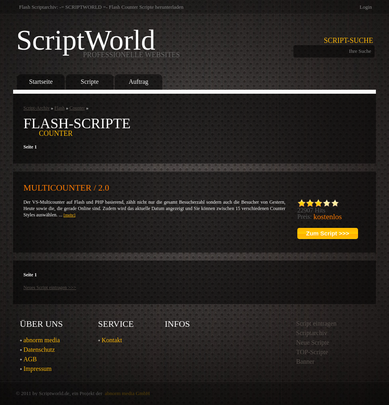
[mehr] (69, 214)
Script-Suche (348, 40)
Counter (77, 108)
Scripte (89, 81)
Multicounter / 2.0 (66, 188)
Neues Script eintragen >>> (49, 287)
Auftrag (138, 81)
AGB (30, 359)
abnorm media (41, 340)
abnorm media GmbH (127, 393)
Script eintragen (316, 323)
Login (366, 7)
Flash (59, 108)
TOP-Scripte (312, 352)
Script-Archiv (36, 108)
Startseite (40, 81)
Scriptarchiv (311, 333)
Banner (305, 361)
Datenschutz (39, 349)
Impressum (37, 368)
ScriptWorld (98, 42)
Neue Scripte (312, 342)
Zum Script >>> (327, 233)
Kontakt (112, 340)
